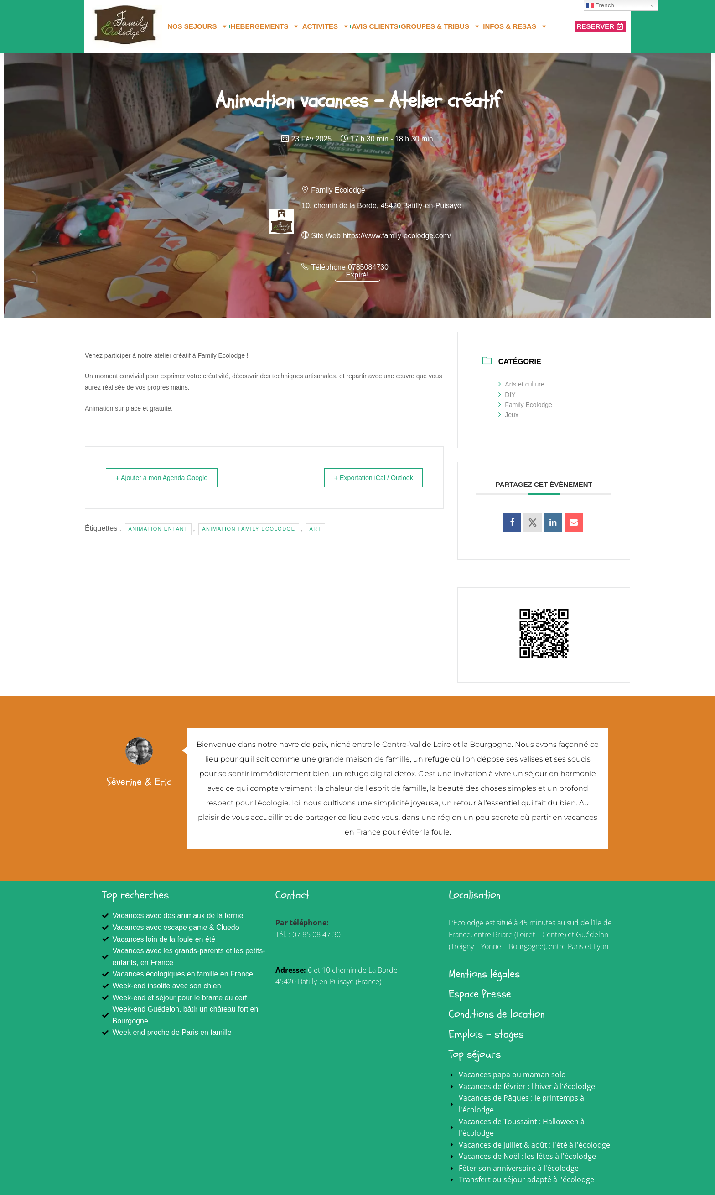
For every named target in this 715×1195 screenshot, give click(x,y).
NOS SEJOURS (197, 26)
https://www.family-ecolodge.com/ (397, 236)
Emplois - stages (486, 1034)
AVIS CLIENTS (375, 26)
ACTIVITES (325, 26)
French (600, 5)
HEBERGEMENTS (265, 26)
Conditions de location (497, 1014)
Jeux (508, 414)
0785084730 (368, 267)
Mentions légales (484, 973)
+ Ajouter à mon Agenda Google (167, 477)
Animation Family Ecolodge (248, 529)
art (315, 529)
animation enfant (158, 529)
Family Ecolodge (525, 404)
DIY (506, 394)
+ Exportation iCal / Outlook (367, 477)
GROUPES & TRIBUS (441, 26)
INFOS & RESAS (515, 26)
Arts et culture (521, 384)
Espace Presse (480, 994)
